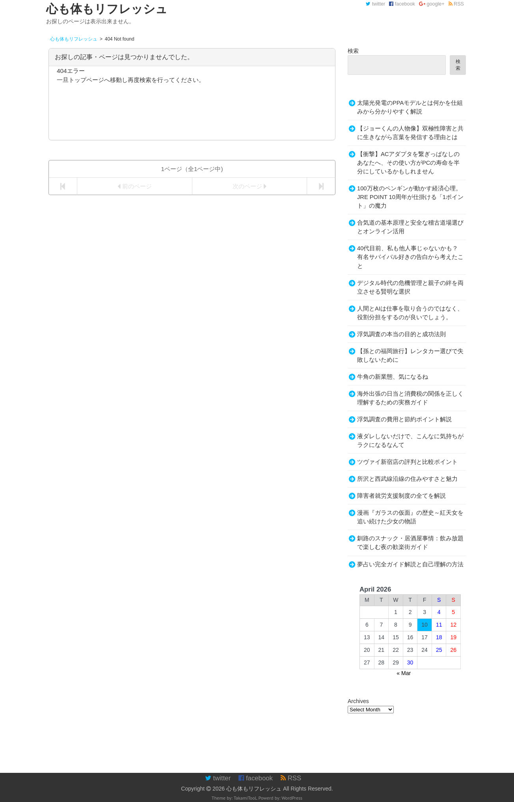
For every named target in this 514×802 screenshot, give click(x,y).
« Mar (404, 673)
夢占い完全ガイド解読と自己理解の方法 (410, 564)
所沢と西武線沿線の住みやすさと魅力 (407, 479)
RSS (456, 4)
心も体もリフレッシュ (253, 788)
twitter (375, 4)
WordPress (291, 798)
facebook (402, 4)
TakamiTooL (245, 798)
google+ (432, 4)
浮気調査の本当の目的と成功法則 (401, 334)
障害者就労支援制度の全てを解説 (401, 496)
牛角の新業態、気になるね (392, 377)
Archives (358, 701)
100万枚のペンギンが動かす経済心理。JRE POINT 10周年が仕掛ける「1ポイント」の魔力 (410, 197)
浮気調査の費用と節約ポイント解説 (404, 419)
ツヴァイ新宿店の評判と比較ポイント (407, 462)
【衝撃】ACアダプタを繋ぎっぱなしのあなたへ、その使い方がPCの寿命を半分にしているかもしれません (408, 163)
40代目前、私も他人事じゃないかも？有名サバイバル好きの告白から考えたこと (410, 257)
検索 (353, 51)
